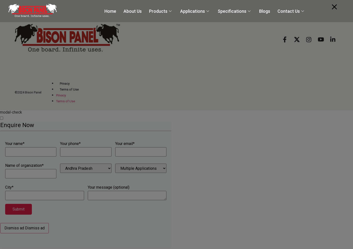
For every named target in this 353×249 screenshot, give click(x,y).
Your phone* (85, 149)
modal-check (11, 112)
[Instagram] (308, 39)
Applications (195, 11)
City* (44, 192)
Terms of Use (69, 89)
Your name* (30, 149)
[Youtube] (320, 39)
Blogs (264, 11)
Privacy (65, 83)
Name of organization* (30, 171)
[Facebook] (284, 39)
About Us (133, 11)
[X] (296, 39)
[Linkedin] (332, 39)
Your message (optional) (127, 192)
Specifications (235, 11)
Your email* (140, 149)
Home (110, 11)
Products (161, 11)
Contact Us (291, 11)
